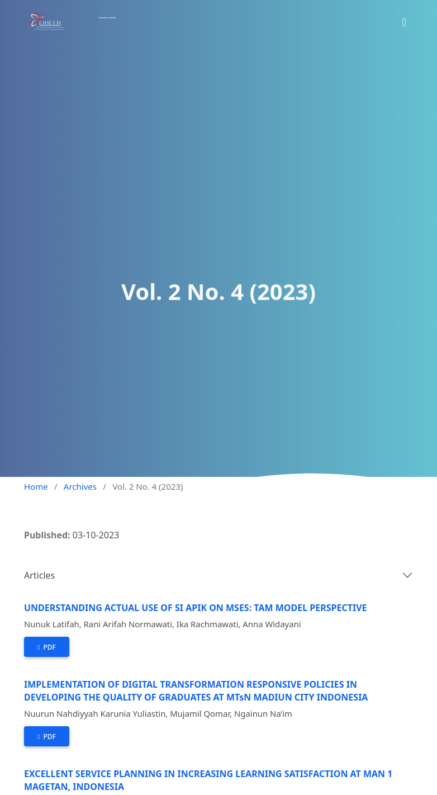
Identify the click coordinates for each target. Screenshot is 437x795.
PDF (48, 647)
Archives (80, 486)
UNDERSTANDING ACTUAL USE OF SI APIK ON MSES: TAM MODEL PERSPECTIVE (195, 608)
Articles (39, 575)
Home (36, 486)
